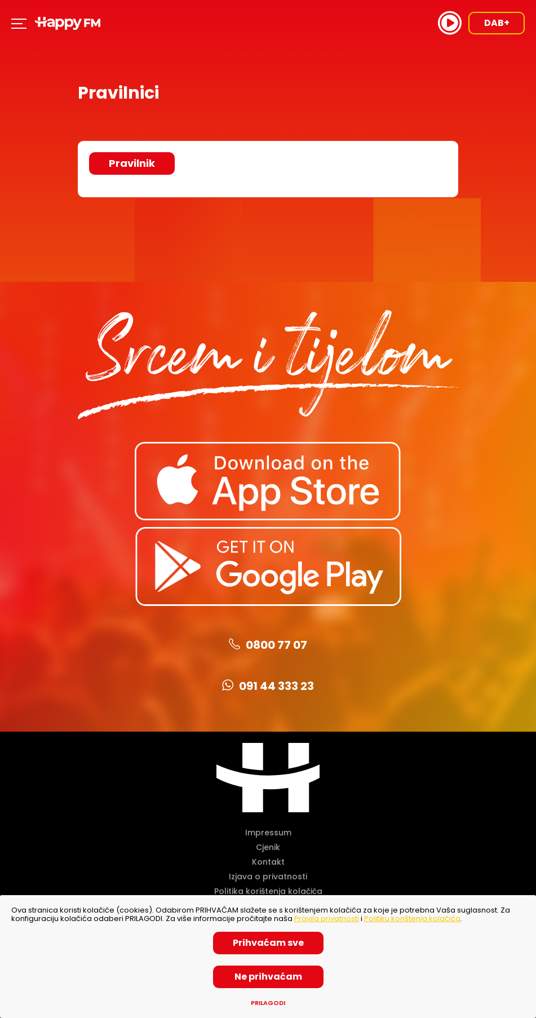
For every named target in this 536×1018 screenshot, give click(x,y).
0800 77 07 (268, 645)
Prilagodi (268, 1003)
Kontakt (268, 861)
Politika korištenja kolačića (268, 891)
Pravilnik (132, 163)
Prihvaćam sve (268, 942)
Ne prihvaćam (268, 976)
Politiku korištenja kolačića (412, 918)
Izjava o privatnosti (268, 876)
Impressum (268, 832)
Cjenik (268, 847)
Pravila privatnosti (326, 918)
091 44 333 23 (268, 686)
